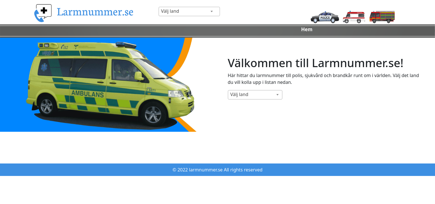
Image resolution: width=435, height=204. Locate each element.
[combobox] (189, 11)
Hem (306, 29)
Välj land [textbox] (170, 11)
